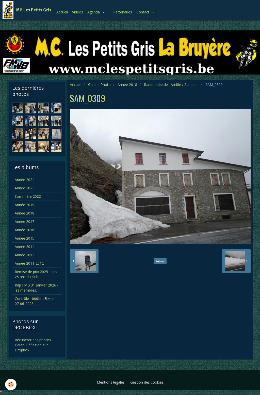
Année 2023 (24, 188)
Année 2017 (24, 221)
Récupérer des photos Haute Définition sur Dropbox (33, 344)
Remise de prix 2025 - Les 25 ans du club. (36, 274)
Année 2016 (24, 229)
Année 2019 (24, 204)
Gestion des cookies (147, 382)
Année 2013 (24, 255)
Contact (143, 12)
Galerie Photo (99, 84)
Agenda (94, 12)
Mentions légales (111, 382)
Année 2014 (24, 246)
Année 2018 (127, 84)
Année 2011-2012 (29, 263)
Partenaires (122, 12)
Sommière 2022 (28, 196)
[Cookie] (11, 384)
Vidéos (77, 12)
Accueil (62, 12)
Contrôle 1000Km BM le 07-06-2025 (34, 301)
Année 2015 (24, 238)
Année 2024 (24, 179)
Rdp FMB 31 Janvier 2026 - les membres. (36, 288)
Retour (160, 261)
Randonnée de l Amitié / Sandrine (171, 84)
